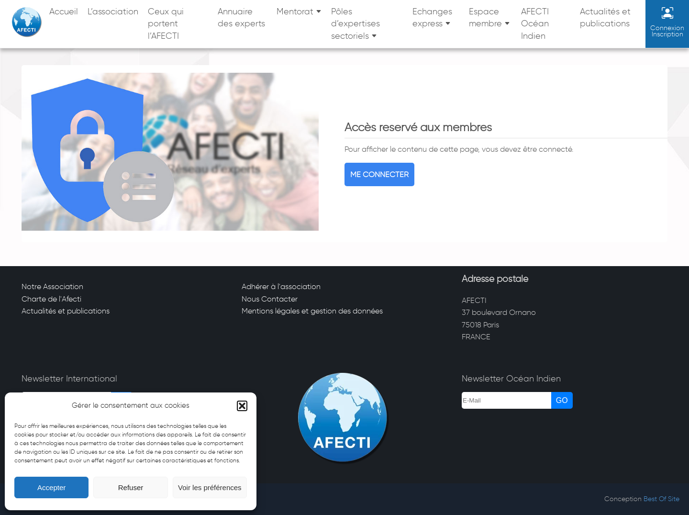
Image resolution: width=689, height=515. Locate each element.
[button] (242, 406)
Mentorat (295, 11)
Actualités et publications (605, 17)
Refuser (131, 487)
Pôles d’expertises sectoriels (355, 23)
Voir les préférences (210, 487)
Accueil (63, 11)
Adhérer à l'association (281, 286)
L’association (113, 11)
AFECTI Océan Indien (535, 23)
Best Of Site (661, 499)
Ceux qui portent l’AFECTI (166, 23)
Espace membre (485, 17)
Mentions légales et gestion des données (312, 310)
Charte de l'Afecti (51, 298)
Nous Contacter (270, 298)
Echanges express (432, 17)
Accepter (51, 487)
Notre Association (52, 286)
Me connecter (379, 174)
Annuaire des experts (241, 17)
